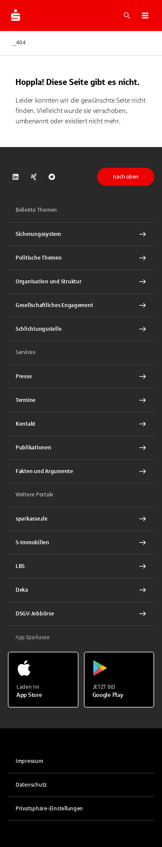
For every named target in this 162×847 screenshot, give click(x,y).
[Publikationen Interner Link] (81, 447)
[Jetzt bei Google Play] (119, 680)
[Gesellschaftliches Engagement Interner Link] (81, 305)
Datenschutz (31, 785)
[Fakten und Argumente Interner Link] (81, 471)
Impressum (29, 761)
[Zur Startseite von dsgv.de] (15, 15)
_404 (19, 43)
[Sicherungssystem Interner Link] (81, 234)
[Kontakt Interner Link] (81, 424)
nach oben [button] (126, 177)
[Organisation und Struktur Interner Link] (81, 281)
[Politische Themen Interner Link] (81, 258)
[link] (15, 177)
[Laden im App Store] (43, 680)
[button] (145, 15)
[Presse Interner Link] (81, 376)
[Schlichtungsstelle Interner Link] (81, 329)
